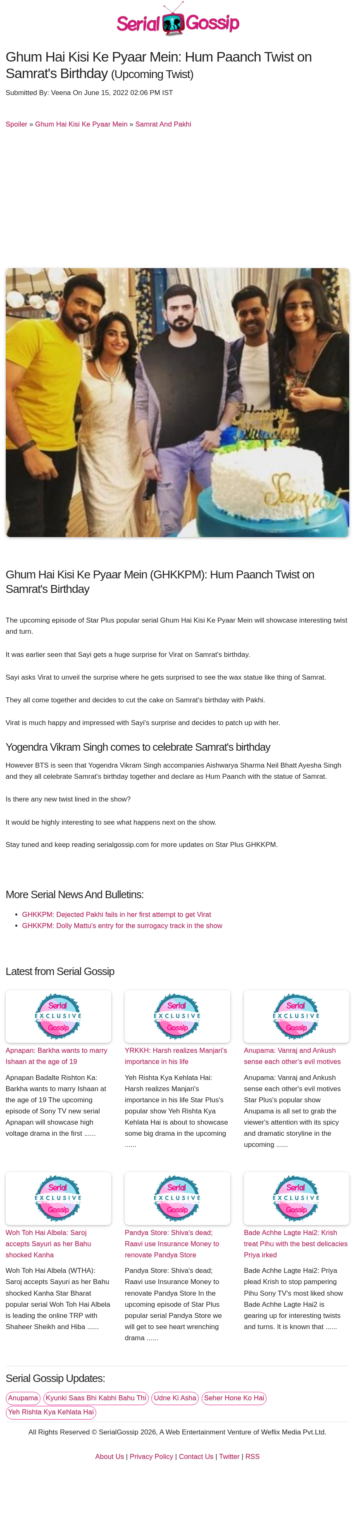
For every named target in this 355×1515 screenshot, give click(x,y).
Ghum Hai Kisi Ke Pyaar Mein (81, 124)
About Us (109, 1456)
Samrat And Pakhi (163, 124)
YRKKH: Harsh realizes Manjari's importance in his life (176, 1055)
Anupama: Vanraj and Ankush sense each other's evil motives (292, 1055)
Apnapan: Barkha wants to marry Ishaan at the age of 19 (56, 1055)
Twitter (229, 1456)
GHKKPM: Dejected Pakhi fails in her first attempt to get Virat (116, 914)
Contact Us (196, 1456)
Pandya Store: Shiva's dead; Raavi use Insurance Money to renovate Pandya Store (172, 1244)
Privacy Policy (151, 1456)
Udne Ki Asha (175, 1398)
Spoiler (17, 124)
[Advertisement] (178, 202)
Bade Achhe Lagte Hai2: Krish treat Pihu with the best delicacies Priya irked (296, 1244)
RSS (252, 1456)
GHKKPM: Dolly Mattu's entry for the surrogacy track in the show (122, 926)
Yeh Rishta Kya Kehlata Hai (51, 1412)
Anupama (23, 1398)
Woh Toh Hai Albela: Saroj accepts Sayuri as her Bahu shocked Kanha (48, 1244)
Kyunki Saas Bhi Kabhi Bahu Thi (96, 1398)
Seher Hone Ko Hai (234, 1398)
